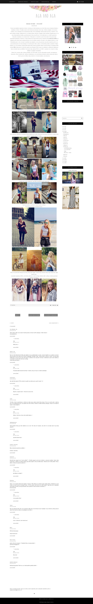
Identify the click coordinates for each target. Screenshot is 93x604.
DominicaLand (13, 487)
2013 (64, 161)
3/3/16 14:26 (13, 352)
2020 (64, 126)
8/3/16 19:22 (16, 471)
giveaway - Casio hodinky (73, 59)
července (65, 140)
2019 (64, 128)
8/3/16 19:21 (16, 435)
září (65, 137)
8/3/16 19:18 (16, 368)
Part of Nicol (12, 539)
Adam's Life (12, 351)
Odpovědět (12, 336)
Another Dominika (14, 444)
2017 (64, 129)
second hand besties (68, 148)
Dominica (12, 480)
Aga (14, 341)
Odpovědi (16, 338)
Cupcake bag (72, 170)
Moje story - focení (67, 152)
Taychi (11, 505)
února (65, 154)
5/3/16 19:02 (13, 528)
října (65, 135)
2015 (64, 158)
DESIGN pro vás (45, 1)
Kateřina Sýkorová (13, 562)
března (65, 146)
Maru (11, 527)
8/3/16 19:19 (16, 389)
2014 (64, 159)
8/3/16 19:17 (16, 342)
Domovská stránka (23, 1)
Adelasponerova (13, 422)
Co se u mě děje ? (67, 149)
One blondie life (13, 334)
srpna (65, 138)
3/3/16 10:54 (13, 330)
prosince (65, 132)
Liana (11, 398)
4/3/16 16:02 (13, 481)
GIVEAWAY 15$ (72, 70)
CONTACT (54, 1)
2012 (64, 162)
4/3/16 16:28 (13, 506)
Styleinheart (12, 377)
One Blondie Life (13, 329)
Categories (12, 1)
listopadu (66, 134)
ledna (65, 156)
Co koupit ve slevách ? (51, 315)
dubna (65, 145)
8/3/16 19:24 (16, 518)
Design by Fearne (50, 602)
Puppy (65, 151)
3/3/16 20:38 (13, 423)
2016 (64, 131)
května (65, 143)
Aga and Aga (44, 602)
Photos (13, 305)
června (65, 142)
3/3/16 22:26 (13, 445)
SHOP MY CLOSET (35, 1)
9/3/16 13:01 (13, 563)
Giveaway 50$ (72, 81)
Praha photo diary (34, 315)
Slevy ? (18, 315)
